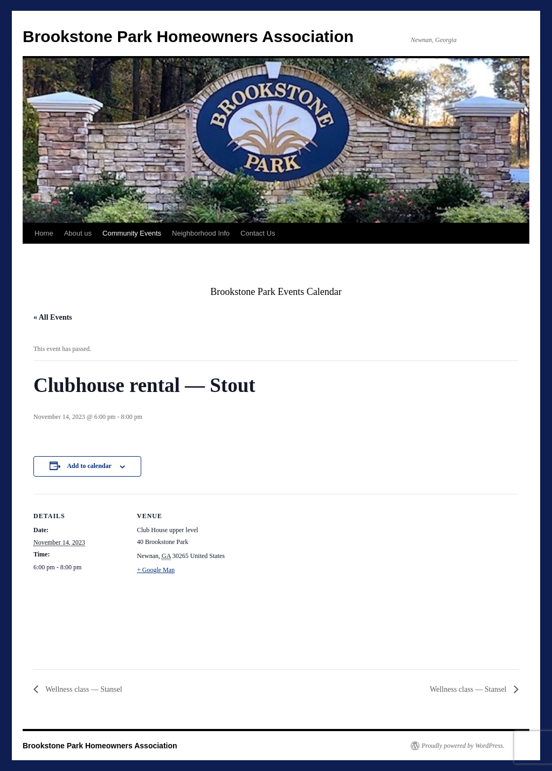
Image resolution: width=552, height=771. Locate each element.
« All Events (52, 317)
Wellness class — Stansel (83, 689)
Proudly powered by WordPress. (463, 745)
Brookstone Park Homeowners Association (188, 36)
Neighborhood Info (201, 233)
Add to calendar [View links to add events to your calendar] (89, 466)
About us (78, 233)
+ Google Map (156, 570)
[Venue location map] (297, 568)
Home (43, 233)
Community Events (131, 233)
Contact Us (257, 233)
